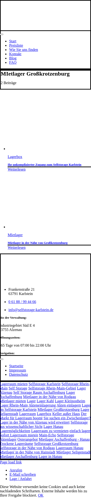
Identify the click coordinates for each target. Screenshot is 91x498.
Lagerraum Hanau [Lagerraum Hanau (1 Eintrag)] (69, 448)
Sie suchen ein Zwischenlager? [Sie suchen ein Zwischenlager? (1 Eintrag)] (67, 418)
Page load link (11, 462)
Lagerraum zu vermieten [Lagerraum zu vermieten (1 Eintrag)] (49, 431)
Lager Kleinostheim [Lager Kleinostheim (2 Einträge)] (70, 401)
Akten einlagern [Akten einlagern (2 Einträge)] (69, 405)
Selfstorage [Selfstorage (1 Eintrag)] (65, 435)
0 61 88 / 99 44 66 (22, 302)
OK (40, 495)
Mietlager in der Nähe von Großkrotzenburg (37, 242)
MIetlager (15, 235)
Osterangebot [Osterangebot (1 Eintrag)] (28, 439)
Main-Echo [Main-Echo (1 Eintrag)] (47, 435)
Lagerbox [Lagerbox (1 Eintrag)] (44, 414)
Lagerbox (15, 157)
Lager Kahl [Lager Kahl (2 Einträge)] (45, 401)
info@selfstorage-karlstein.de (30, 310)
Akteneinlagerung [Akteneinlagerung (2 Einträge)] (42, 405)
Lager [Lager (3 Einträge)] (31, 401)
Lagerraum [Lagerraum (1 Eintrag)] (27, 414)
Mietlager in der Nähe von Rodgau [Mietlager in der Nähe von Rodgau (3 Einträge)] (49, 397)
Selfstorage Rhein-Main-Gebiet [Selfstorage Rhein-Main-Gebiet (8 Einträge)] (52, 388)
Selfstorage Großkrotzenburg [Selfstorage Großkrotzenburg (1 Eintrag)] (56, 444)
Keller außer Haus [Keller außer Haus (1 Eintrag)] (66, 414)
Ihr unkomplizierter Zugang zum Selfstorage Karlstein (44, 164)
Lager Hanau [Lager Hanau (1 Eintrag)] (53, 427)
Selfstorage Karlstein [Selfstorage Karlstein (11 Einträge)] (45, 384)
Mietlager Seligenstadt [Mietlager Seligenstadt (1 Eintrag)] (73, 452)
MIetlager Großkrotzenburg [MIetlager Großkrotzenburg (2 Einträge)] (59, 409)
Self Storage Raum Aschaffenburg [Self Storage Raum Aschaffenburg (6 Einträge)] (39, 392)
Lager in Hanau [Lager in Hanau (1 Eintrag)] (50, 456)
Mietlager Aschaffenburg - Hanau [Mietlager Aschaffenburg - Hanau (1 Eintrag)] (64, 439)
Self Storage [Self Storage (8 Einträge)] (18, 388)
